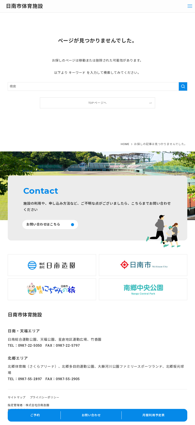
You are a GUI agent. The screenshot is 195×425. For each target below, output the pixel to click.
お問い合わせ (91, 415)
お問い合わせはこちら (43, 224)
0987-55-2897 (30, 379)
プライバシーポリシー (44, 397)
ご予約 (35, 415)
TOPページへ (97, 102)
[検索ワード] (97, 86)
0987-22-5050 (30, 345)
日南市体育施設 (24, 6)
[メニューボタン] (190, 6)
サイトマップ (17, 397)
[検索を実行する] (183, 86)
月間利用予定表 (153, 415)
